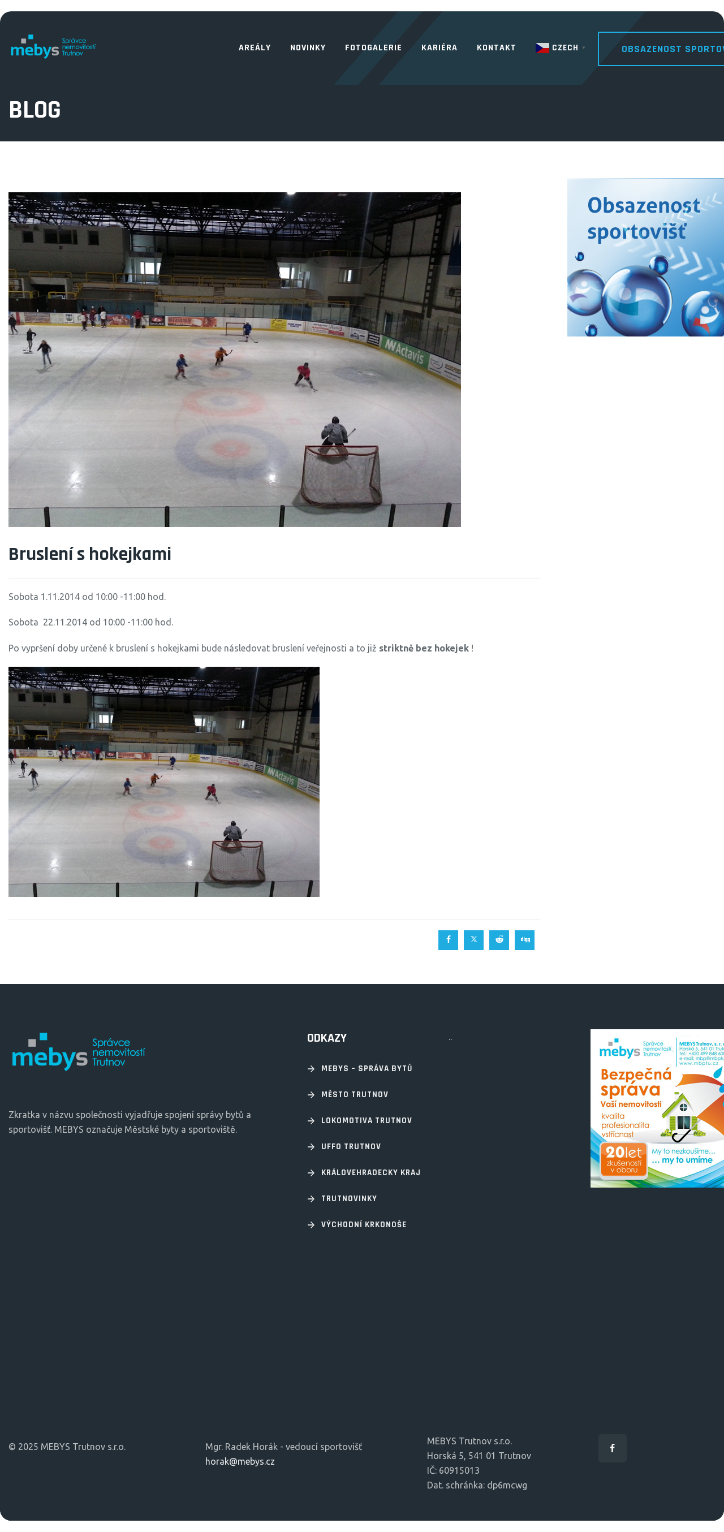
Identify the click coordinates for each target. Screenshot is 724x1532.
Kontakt (496, 48)
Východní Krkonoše (364, 1224)
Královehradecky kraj (371, 1172)
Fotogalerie (373, 48)
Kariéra (439, 48)
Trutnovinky (349, 1198)
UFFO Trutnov (351, 1146)
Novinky (308, 48)
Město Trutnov (355, 1094)
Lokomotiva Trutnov (366, 1120)
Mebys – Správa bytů (366, 1068)
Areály (255, 48)
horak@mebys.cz (240, 1461)
